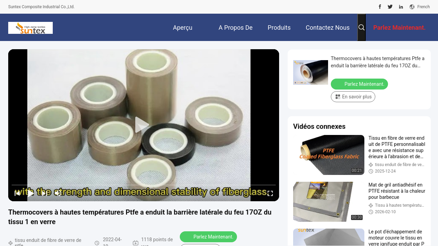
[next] (44, 193)
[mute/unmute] (58, 193)
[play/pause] (31, 193)
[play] (143, 125)
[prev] (17, 193)
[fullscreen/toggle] (270, 193)
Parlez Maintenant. (209, 236)
